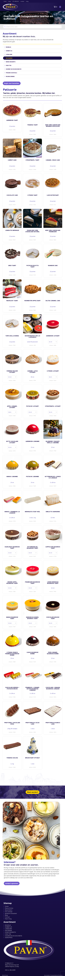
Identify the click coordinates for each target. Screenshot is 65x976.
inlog (28, 1)
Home (6, 906)
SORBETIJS (8, 51)
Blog (6, 915)
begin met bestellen (11, 83)
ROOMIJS (7, 47)
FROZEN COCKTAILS (10, 72)
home (5, 1)
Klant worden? (32, 792)
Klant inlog (8, 918)
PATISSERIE (8, 58)
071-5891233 (16, 1)
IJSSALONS (8, 54)
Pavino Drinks (8, 908)
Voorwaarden (48, 974)
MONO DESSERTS (9, 61)
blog (10, 1)
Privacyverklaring (54, 974)
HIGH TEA (7, 65)
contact (23, 1)
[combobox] (32, 26)
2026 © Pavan (5, 974)
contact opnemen (11, 883)
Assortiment (8, 909)
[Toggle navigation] (60, 7)
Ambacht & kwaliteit (10, 913)
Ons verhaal (8, 911)
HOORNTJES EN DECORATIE (12, 69)
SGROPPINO (8, 937)
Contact (7, 916)
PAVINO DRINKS (9, 76)
